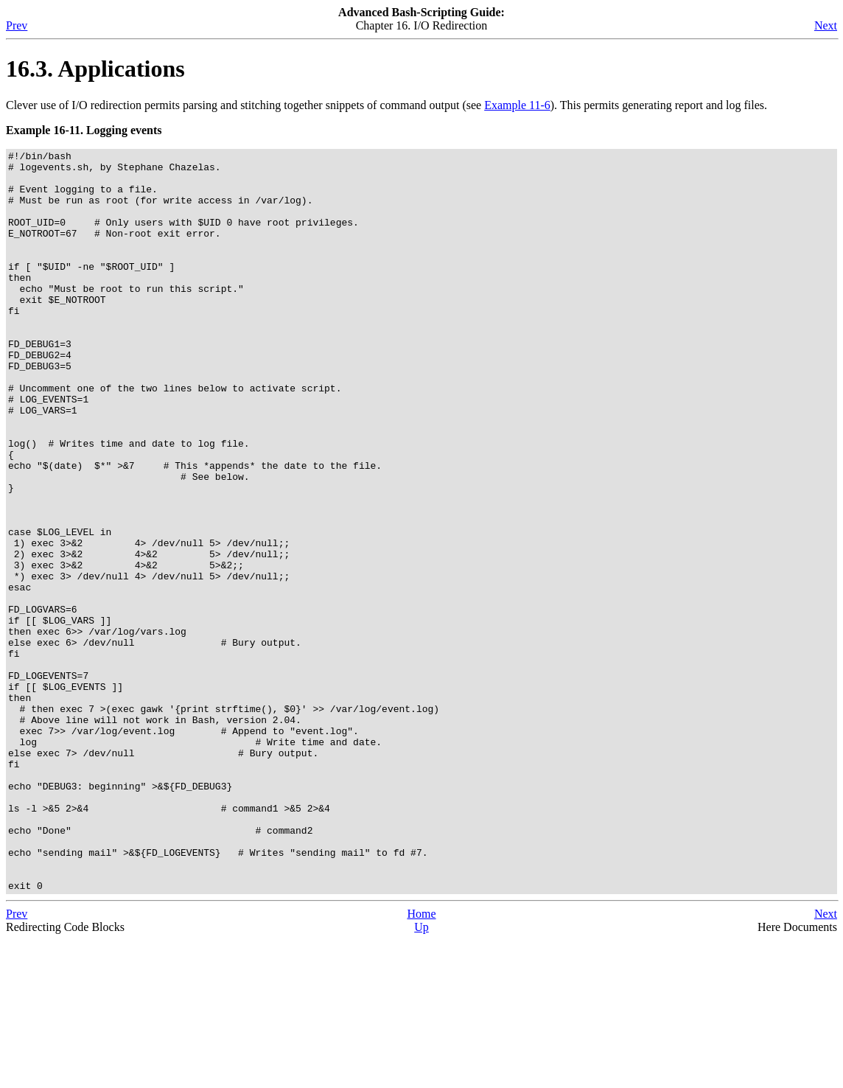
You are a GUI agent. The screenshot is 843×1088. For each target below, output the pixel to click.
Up (421, 1075)
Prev (16, 25)
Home (421, 1062)
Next (825, 25)
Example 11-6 (517, 105)
